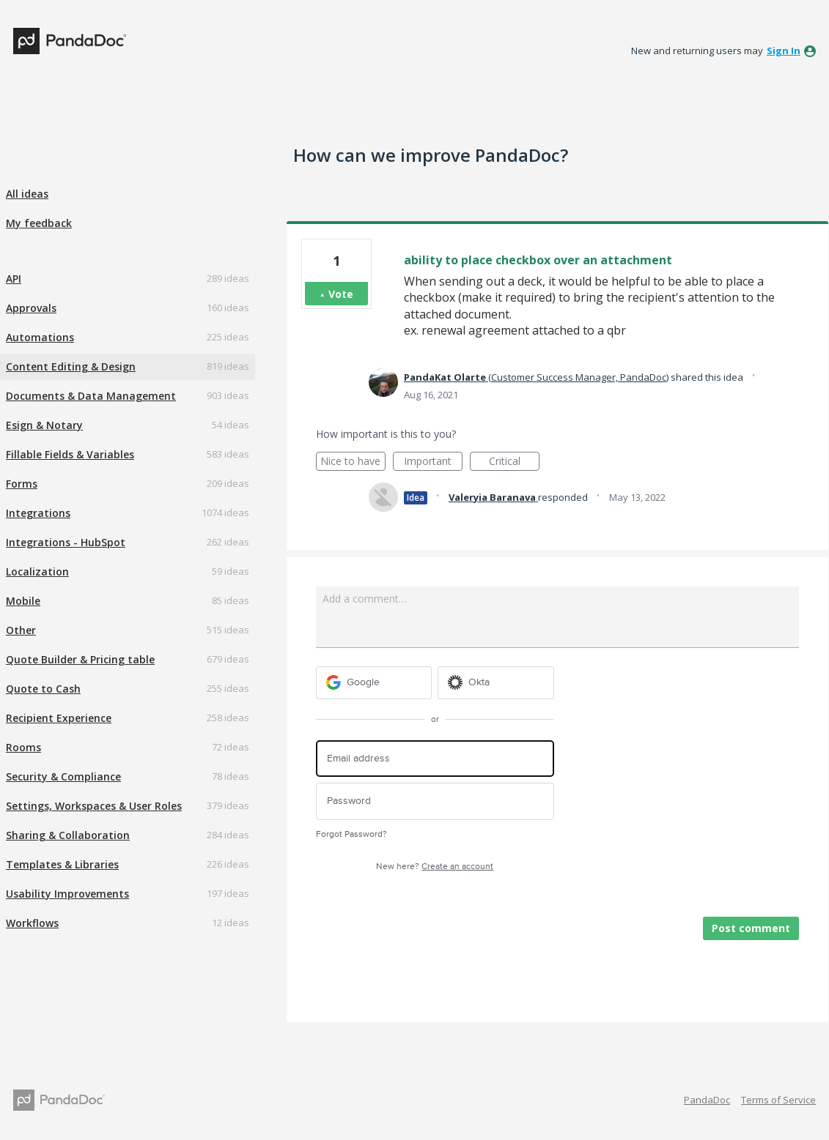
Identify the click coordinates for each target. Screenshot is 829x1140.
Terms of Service (778, 1099)
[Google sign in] (374, 682)
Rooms (23, 747)
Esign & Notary (44, 425)
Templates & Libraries (62, 864)
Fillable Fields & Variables (70, 454)
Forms (21, 484)
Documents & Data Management (91, 396)
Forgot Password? (351, 834)
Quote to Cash (43, 689)
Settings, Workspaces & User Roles (94, 806)
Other (21, 630)
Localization (37, 571)
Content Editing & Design (71, 366)
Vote (340, 294)
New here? (434, 866)
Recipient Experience (58, 718)
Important (433, 462)
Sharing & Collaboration (68, 835)
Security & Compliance (63, 776)
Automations (40, 337)
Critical (514, 462)
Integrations (38, 513)
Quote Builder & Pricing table (80, 659)
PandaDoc (707, 1099)
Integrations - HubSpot (65, 542)
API (13, 279)
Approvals (31, 308)
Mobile (23, 601)
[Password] (435, 801)
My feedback (39, 223)
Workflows (32, 923)
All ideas (27, 194)
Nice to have (353, 462)
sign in (783, 50)
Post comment (751, 928)
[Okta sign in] (496, 682)
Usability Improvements (67, 894)
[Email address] (435, 759)
